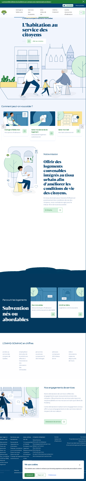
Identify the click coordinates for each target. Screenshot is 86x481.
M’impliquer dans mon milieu (27, 456)
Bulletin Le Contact (38, 446)
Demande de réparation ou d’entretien (14, 444)
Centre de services (38, 452)
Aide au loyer (4, 454)
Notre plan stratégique (39, 442)
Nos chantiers (37, 448)
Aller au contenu (38, 41)
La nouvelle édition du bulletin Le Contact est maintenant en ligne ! (26, 2)
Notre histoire (37, 440)
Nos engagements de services (41, 444)
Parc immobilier (37, 303)
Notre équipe (36, 450)
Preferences (52, 475)
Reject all (41, 475)
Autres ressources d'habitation (58, 439)
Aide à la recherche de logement (4, 462)
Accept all (30, 475)
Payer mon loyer (15, 452)
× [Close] (79, 464)
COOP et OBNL (64, 303)
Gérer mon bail (63, 130)
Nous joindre (80, 5)
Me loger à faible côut (12, 130)
